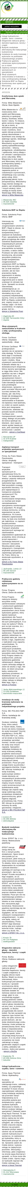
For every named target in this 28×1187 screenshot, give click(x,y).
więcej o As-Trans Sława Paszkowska (12, 563)
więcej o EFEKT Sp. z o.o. (13, 933)
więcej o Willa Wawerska (12, 195)
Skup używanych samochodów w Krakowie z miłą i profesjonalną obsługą (14, 76)
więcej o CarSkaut (17, 432)
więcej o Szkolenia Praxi (12, 311)
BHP (11, 217)
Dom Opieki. (14, 105)
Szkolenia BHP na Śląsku (13, 81)
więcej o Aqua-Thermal (12, 1165)
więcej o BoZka (10, 1051)
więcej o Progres (9, 685)
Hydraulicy (13, 1075)
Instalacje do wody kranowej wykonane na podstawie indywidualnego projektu (14, 56)
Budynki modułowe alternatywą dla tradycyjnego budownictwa (14, 49)
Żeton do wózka (16, 592)
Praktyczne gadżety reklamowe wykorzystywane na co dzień (14, 63)
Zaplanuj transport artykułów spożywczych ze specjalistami (14, 70)
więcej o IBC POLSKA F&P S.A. (13, 811)
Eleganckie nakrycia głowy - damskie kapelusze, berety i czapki (14, 43)
